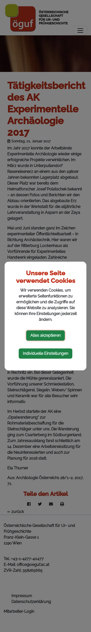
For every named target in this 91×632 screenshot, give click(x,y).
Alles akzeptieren (45, 335)
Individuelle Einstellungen (45, 353)
